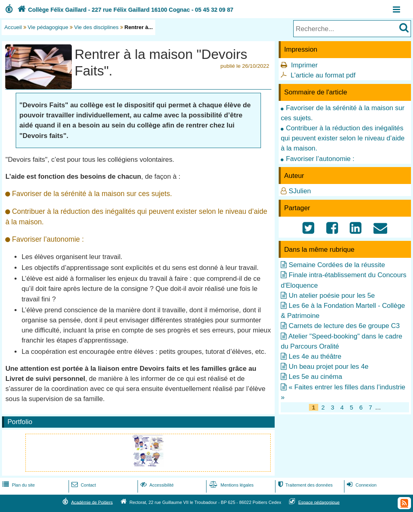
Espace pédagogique (319, 501)
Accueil (13, 27)
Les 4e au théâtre (315, 356)
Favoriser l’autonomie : (320, 159)
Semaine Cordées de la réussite (337, 265)
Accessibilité (156, 485)
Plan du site (18, 485)
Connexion (360, 485)
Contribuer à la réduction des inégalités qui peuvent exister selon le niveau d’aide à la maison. (343, 138)
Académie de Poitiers (92, 501)
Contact (83, 485)
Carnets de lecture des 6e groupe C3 (344, 326)
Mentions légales (231, 485)
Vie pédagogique (48, 27)
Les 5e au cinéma (315, 376)
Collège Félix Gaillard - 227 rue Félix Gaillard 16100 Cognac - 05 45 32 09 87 (125, 9)
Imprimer (304, 65)
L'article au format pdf (322, 75)
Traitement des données (304, 485)
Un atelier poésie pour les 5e (332, 295)
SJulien (300, 191)
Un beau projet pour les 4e (329, 366)
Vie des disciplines (96, 27)
